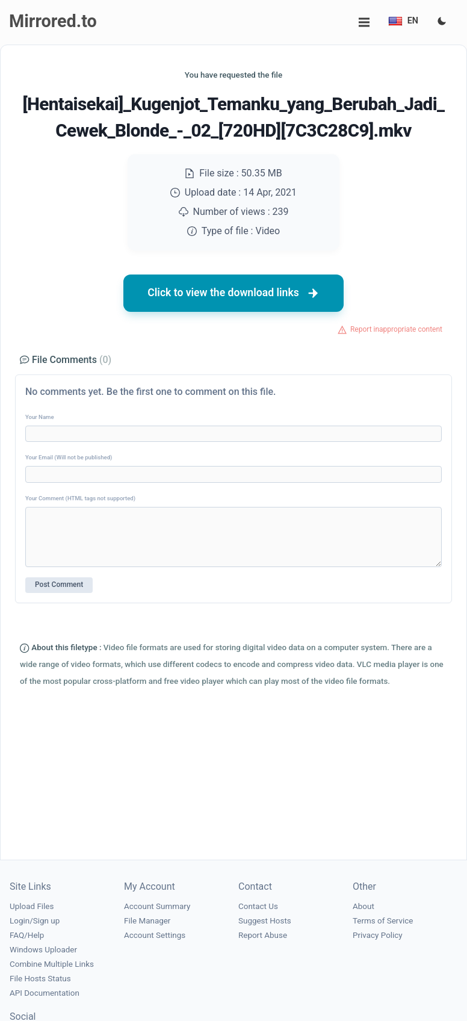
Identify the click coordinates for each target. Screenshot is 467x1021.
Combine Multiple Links (52, 964)
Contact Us (258, 906)
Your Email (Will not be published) (68, 457)
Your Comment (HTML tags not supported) (80, 498)
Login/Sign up (35, 920)
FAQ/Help (27, 935)
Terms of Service (383, 920)
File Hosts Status (40, 978)
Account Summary (157, 906)
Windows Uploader (43, 949)
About (363, 906)
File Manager (147, 920)
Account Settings (154, 935)
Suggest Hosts (264, 920)
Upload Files (32, 906)
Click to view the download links (233, 293)
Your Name (39, 417)
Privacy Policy (378, 935)
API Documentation (44, 993)
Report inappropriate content (396, 329)
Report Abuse (262, 935)
